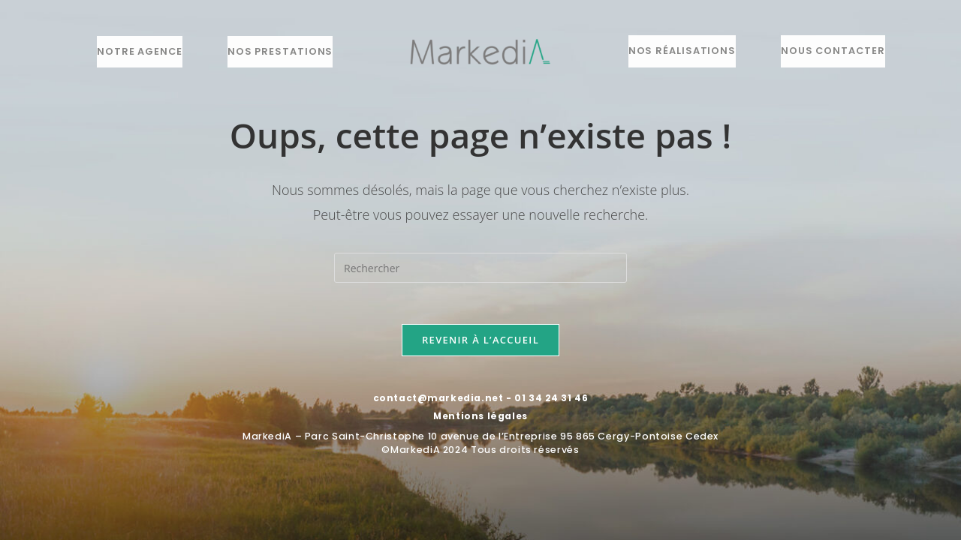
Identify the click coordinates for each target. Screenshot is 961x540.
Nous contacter (833, 50)
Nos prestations (280, 51)
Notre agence (139, 51)
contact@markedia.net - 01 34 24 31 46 (480, 401)
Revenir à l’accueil (480, 343)
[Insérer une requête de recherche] (480, 268)
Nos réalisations (682, 50)
